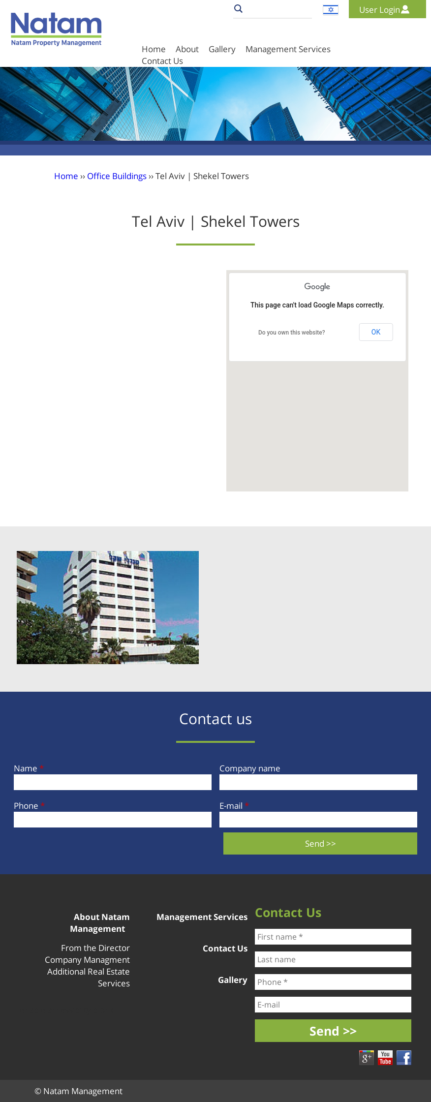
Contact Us (225, 948)
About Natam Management (100, 922)
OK (375, 332)
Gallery (222, 49)
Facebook (404, 1057)
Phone (29, 805)
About (187, 49)
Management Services (288, 49)
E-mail (234, 805)
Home (154, 49)
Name (29, 768)
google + (366, 1057)
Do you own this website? (291, 332)
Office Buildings (117, 176)
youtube (385, 1057)
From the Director (95, 947)
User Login (379, 9)
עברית (330, 10)
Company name (249, 768)
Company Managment (87, 959)
